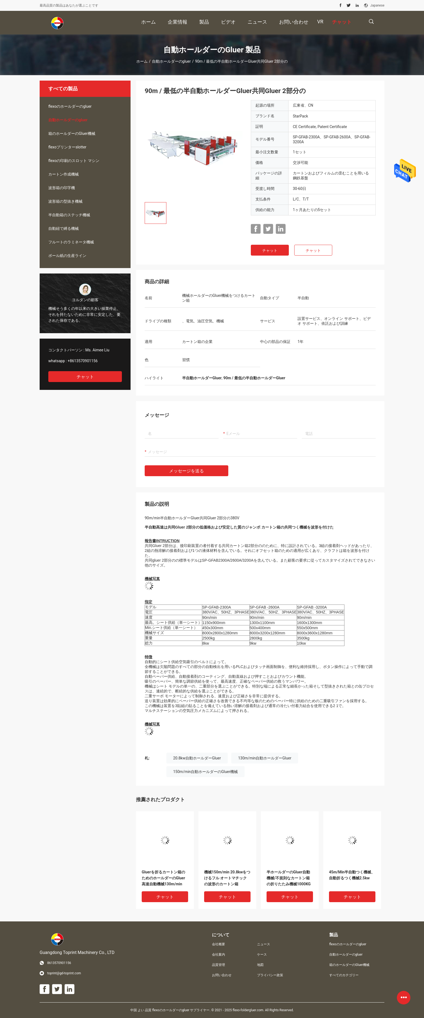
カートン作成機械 (63, 174)
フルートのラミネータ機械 (71, 242)
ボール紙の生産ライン (67, 255)
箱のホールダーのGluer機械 (71, 133)
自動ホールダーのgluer (171, 61)
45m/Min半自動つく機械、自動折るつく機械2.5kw (352, 875)
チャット (85, 376)
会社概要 (218, 944)
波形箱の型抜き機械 (65, 201)
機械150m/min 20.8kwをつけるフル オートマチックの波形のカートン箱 (227, 878)
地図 (260, 965)
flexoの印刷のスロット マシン (73, 160)
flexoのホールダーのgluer (69, 106)
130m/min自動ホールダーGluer (264, 758)
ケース (262, 954)
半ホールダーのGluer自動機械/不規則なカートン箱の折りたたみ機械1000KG (289, 878)
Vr (320, 21)
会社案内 (218, 954)
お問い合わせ (222, 975)
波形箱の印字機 (61, 188)
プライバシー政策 (270, 975)
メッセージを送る (186, 470)
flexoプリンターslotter (67, 147)
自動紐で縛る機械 (63, 228)
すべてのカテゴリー (344, 975)
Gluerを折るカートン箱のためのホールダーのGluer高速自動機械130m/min (163, 878)
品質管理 (218, 965)
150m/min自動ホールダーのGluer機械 (205, 771)
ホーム (142, 61)
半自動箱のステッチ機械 (69, 215)
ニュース (263, 944)
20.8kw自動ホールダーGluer (197, 758)
